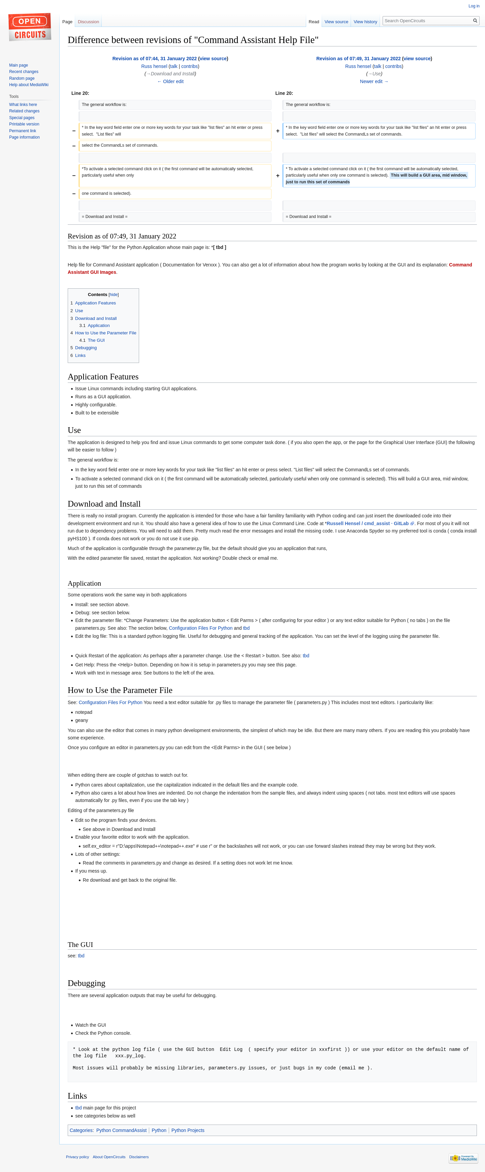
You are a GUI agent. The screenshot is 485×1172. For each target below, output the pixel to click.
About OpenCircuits (109, 1157)
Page (67, 21)
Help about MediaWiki (28, 84)
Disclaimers (139, 1157)
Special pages (21, 117)
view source (213, 58)
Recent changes (23, 71)
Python (159, 1130)
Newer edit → (374, 81)
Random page (21, 78)
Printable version (24, 124)
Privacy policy (77, 1157)
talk (173, 66)
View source (337, 21)
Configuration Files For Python (200, 628)
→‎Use (374, 73)
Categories (81, 1130)
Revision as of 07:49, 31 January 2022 (358, 58)
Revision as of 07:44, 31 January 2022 (154, 58)
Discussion (88, 21)
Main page (18, 65)
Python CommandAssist (121, 1130)
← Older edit (170, 81)
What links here (23, 104)
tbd (246, 628)
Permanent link (22, 131)
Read (314, 21)
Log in (474, 6)
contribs (189, 66)
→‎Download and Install (170, 73)
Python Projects (187, 1130)
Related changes (24, 111)
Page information (24, 137)
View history (365, 21)
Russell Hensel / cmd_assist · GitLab (368, 523)
